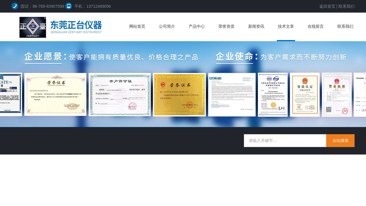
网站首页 (137, 26)
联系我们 (347, 6)
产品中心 (197, 26)
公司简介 (167, 26)
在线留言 (316, 26)
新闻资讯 (256, 26)
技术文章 (286, 26)
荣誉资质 (226, 26)
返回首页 (327, 6)
